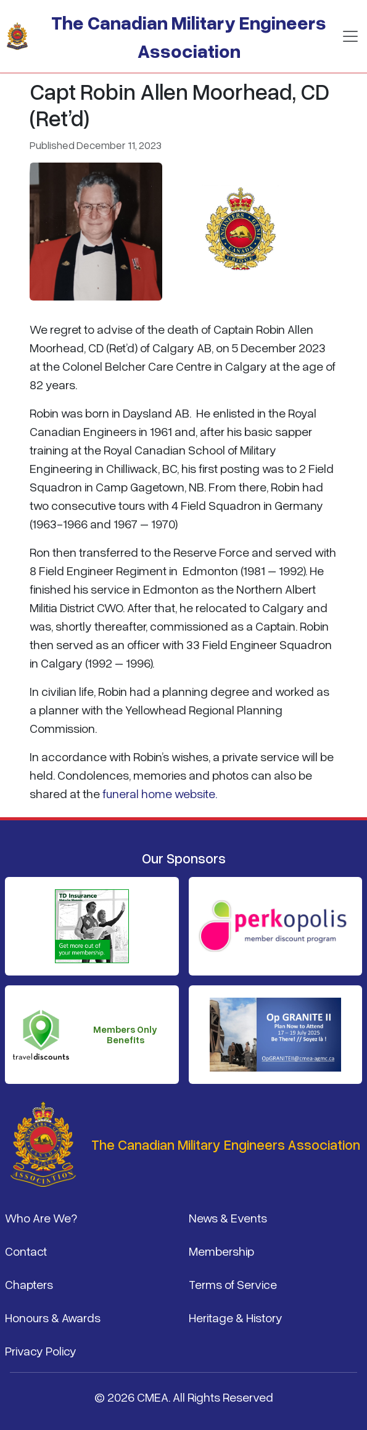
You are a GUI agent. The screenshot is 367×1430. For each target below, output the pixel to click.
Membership (221, 1250)
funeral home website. (159, 793)
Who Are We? (41, 1217)
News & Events (228, 1217)
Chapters (29, 1284)
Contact (26, 1250)
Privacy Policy (40, 1350)
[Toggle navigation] (350, 36)
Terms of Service (233, 1284)
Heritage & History (235, 1317)
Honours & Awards (53, 1317)
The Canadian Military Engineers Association (188, 36)
